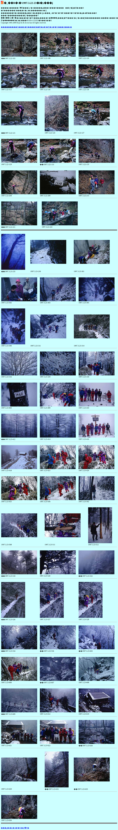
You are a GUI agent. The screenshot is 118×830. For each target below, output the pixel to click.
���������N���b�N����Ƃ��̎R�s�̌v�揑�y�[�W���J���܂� (36, 27)
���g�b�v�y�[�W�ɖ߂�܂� (15, 828)
